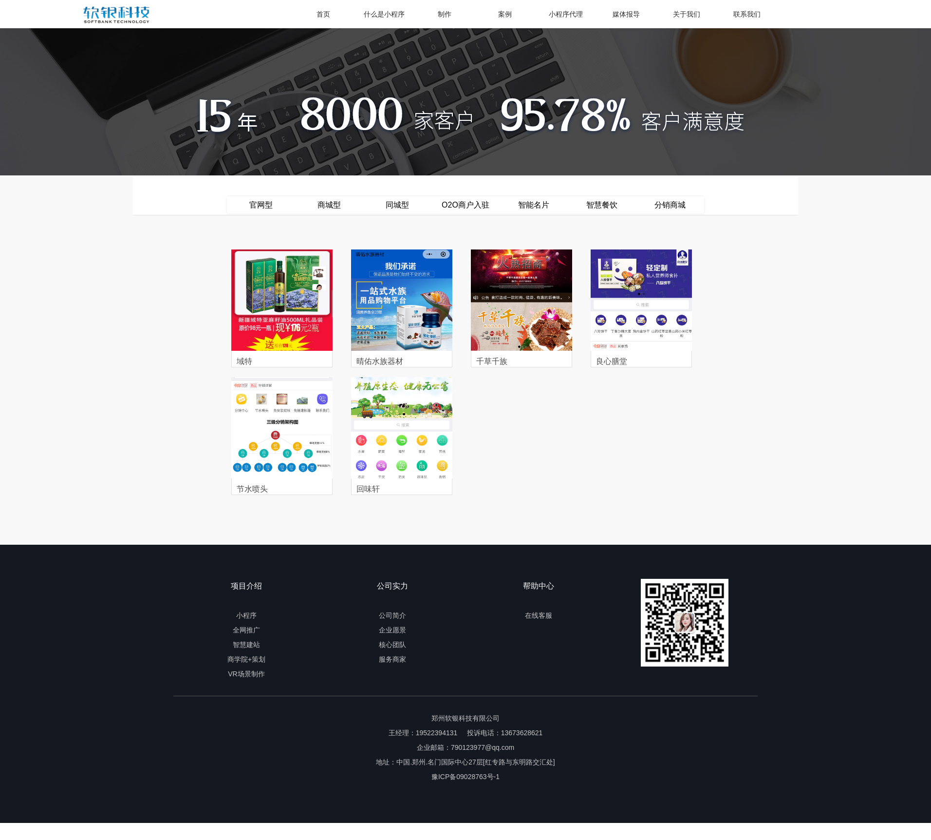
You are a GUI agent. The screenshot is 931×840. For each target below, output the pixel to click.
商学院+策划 (246, 659)
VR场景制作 (246, 674)
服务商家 (392, 659)
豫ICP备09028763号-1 (465, 777)
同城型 (397, 205)
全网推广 (246, 630)
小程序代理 (566, 14)
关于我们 (686, 14)
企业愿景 (392, 630)
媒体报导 (626, 14)
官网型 (261, 205)
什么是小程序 (384, 14)
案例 (505, 14)
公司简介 (392, 615)
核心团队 (392, 645)
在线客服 (538, 615)
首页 (323, 14)
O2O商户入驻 (465, 205)
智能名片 (533, 205)
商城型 (329, 205)
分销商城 (670, 205)
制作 (444, 14)
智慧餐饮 (601, 205)
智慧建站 (246, 645)
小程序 (246, 615)
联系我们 (747, 14)
